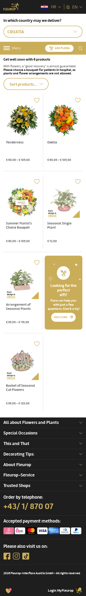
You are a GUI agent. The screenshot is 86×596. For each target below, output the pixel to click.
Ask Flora (62, 48)
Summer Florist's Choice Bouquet (19, 225)
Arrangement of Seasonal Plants (18, 306)
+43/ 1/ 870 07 (28, 506)
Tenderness (15, 142)
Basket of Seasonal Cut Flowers (20, 387)
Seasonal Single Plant (59, 225)
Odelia (52, 142)
